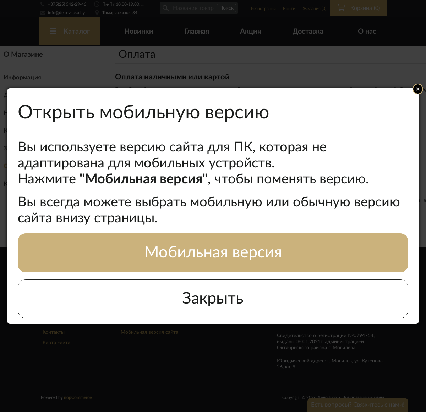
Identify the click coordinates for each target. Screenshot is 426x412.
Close (418, 89)
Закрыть (213, 299)
